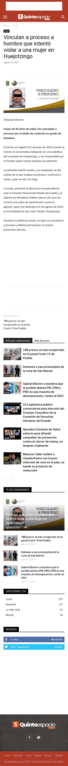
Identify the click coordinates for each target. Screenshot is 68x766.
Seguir (58, 646)
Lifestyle (59, 755)
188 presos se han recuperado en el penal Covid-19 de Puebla (17, 324)
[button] (63, 17)
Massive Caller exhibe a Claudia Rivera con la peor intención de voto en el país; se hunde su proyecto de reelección (43, 462)
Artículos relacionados (18, 340)
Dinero (48, 755)
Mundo (10, 615)
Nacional (11, 604)
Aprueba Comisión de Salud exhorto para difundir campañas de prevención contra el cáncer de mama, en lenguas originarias (43, 437)
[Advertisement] (34, 6)
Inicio (6, 25)
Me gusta (56, 639)
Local (14, 25)
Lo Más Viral (13, 609)
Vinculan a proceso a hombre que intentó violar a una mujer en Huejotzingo (30, 519)
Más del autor (42, 340)
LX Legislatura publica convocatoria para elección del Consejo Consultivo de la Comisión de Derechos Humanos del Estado (43, 412)
